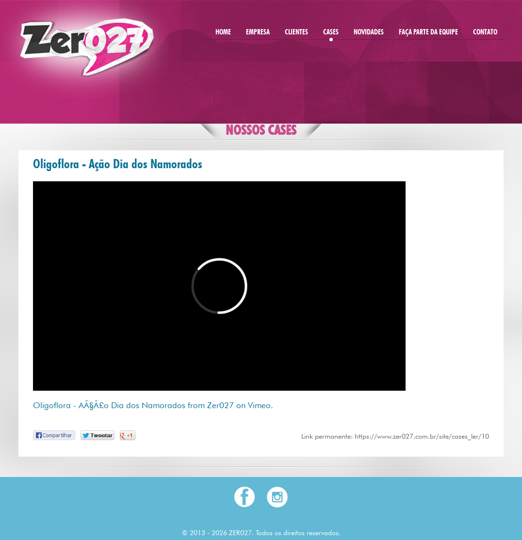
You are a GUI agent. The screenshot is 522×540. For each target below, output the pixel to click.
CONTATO (485, 32)
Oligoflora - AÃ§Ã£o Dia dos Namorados (109, 405)
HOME (223, 32)
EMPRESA (258, 32)
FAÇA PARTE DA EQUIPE (428, 32)
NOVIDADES (369, 32)
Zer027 (220, 405)
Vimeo (259, 405)
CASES (331, 32)
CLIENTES (296, 32)
